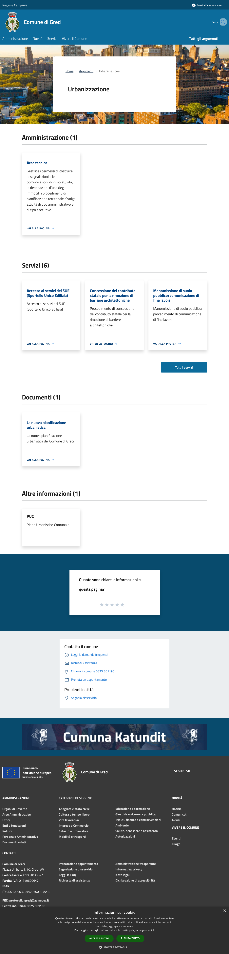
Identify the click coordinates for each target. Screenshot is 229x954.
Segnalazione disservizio (76, 869)
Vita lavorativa (69, 820)
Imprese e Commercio (74, 825)
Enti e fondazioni (14, 825)
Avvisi (176, 820)
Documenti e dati (14, 842)
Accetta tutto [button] (99, 938)
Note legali (122, 874)
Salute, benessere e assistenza (136, 830)
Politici (7, 831)
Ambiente (122, 825)
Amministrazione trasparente (135, 863)
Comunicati (179, 814)
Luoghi (176, 844)
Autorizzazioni (125, 836)
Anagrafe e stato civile (74, 808)
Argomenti (86, 71)
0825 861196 (36, 905)
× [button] (224, 910)
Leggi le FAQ (67, 874)
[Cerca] (222, 22)
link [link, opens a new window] (152, 930)
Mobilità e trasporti (72, 836)
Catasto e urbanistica (73, 831)
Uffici (6, 820)
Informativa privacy (128, 869)
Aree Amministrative (16, 814)
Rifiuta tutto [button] (130, 938)
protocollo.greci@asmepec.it (29, 900)
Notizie (176, 808)
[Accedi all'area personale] (207, 5)
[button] (114, 947)
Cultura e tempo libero (74, 814)
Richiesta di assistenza (74, 880)
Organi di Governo (14, 808)
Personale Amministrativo (20, 836)
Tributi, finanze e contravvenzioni (138, 819)
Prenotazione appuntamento (78, 863)
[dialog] (114, 930)
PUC (30, 516)
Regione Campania (14, 5)
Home (69, 71)
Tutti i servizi (184, 367)
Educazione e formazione (132, 808)
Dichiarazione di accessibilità (135, 880)
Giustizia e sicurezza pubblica (135, 814)
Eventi (176, 838)
